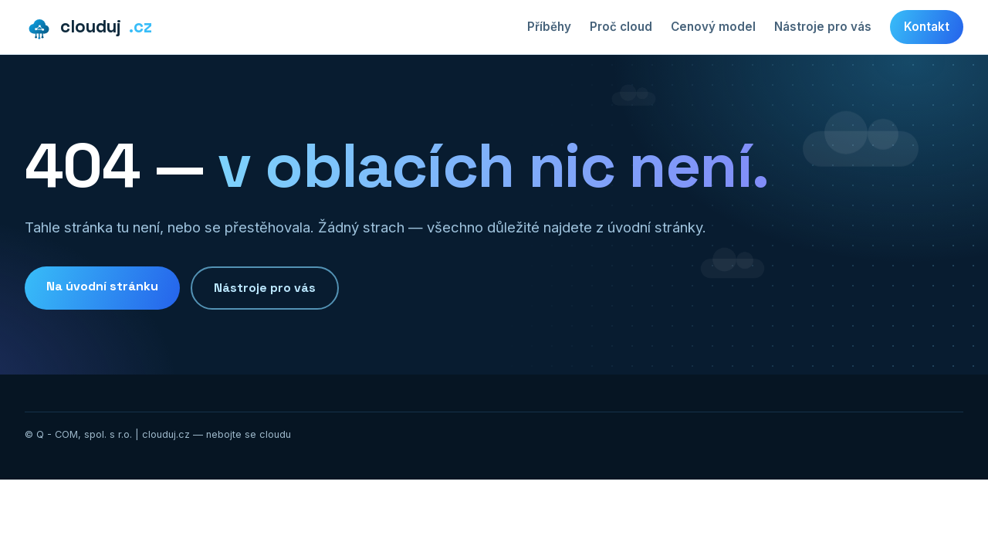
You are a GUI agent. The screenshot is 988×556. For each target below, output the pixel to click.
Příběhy (549, 26)
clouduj (88, 27)
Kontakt (926, 26)
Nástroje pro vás (822, 26)
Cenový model (713, 26)
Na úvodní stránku (102, 286)
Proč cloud (621, 26)
